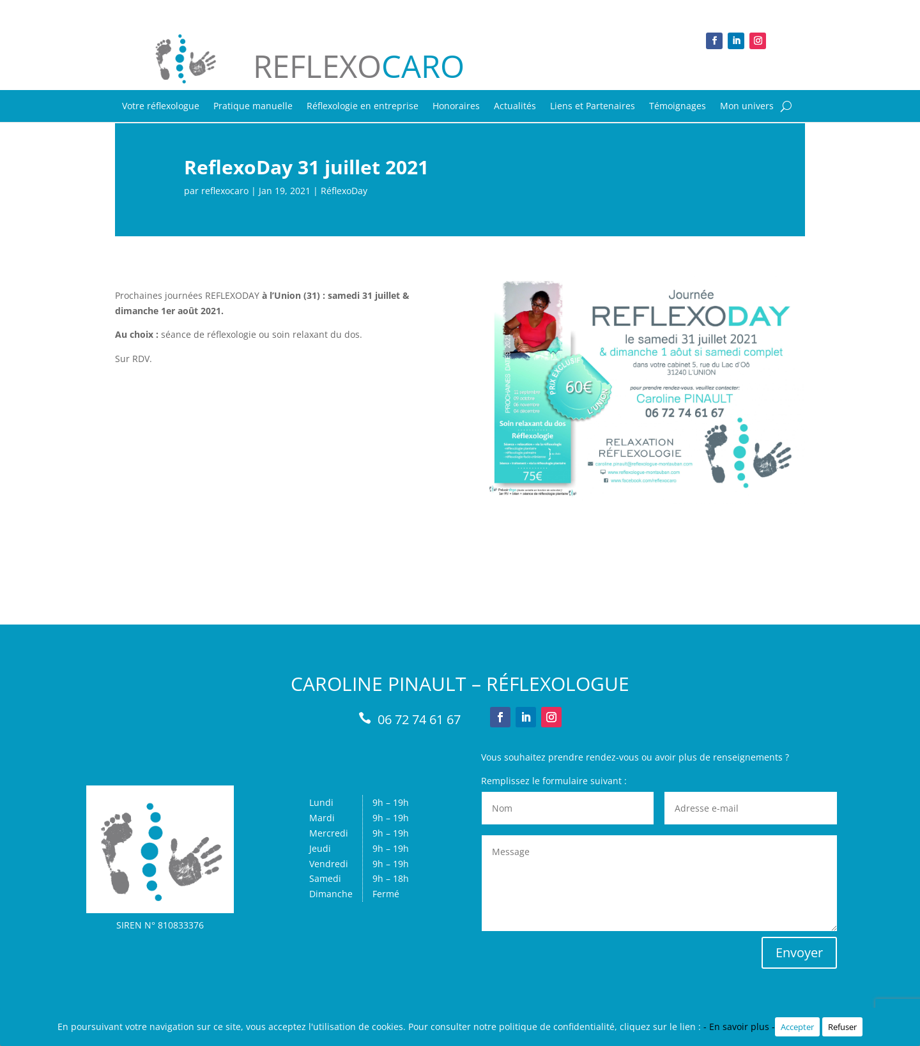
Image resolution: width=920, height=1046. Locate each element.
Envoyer (799, 952)
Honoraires (456, 107)
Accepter (797, 1027)
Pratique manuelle (253, 107)
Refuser (842, 1027)
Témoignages (677, 107)
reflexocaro (225, 191)
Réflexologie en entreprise (362, 107)
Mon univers (747, 107)
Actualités (515, 107)
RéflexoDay (344, 191)
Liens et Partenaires (592, 107)
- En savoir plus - (739, 1026)
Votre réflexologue (160, 107)
